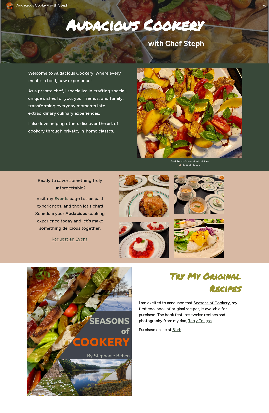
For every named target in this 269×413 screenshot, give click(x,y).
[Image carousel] (189, 117)
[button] (264, 5)
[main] (134, 32)
